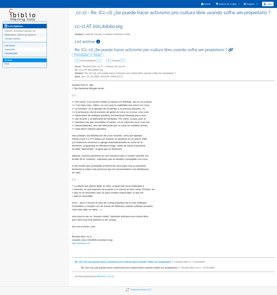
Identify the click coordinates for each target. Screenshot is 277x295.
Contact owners (12, 38)
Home (205, 4)
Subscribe (10, 49)
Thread (97, 55)
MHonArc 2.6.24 (105, 276)
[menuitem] (205, 4)
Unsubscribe (11, 53)
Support (249, 4)
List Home (10, 45)
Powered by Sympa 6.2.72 (141, 290)
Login (268, 4)
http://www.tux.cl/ (81, 243)
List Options (14, 26)
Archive (8, 60)
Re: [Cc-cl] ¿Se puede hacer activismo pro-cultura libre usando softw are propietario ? (124, 262)
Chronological (81, 55)
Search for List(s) (226, 4)
